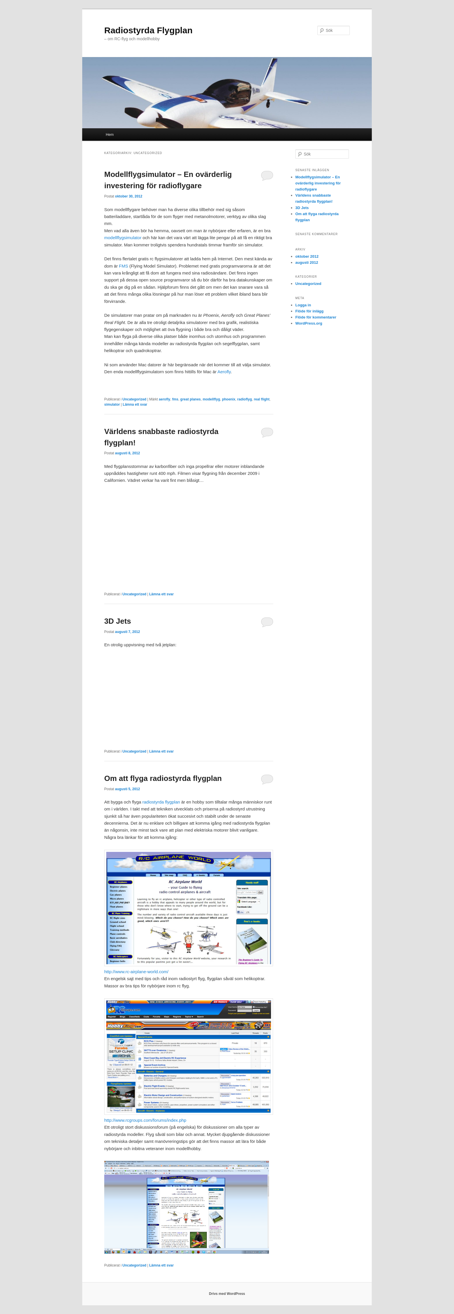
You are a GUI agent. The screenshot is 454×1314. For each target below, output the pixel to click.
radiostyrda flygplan (161, 801)
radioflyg (244, 399)
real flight (262, 399)
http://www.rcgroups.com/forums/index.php (145, 1120)
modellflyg (211, 399)
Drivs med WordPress (227, 1294)
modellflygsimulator (122, 237)
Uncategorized (134, 399)
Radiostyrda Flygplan (148, 30)
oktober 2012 (306, 256)
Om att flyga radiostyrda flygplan (163, 778)
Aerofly (224, 371)
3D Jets (117, 621)
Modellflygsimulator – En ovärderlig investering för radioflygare (318, 183)
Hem (110, 134)
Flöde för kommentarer (315, 317)
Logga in (303, 305)
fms (175, 399)
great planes (190, 399)
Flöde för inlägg (309, 311)
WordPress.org (308, 323)
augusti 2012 (306, 262)
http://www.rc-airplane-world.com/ (136, 971)
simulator (112, 404)
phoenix (228, 399)
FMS (123, 265)
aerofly (164, 399)
